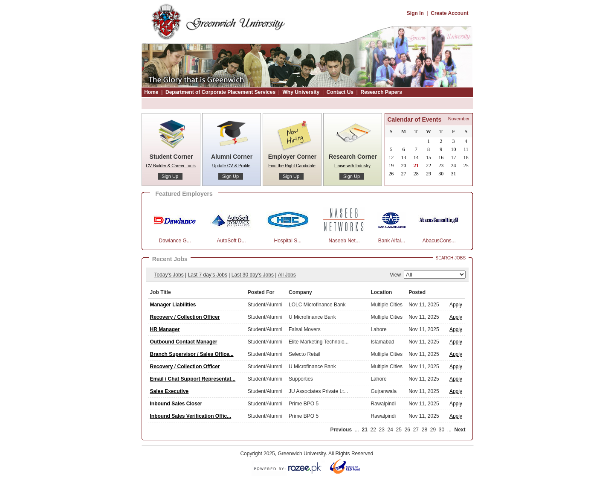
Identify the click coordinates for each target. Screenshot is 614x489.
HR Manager (165, 329)
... (357, 430)
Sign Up (170, 176)
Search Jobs (451, 258)
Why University (301, 92)
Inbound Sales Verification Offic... (191, 416)
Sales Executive (169, 391)
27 (416, 430)
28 (424, 430)
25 (399, 430)
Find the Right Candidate (292, 165)
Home (151, 92)
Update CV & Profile (231, 165)
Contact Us (340, 92)
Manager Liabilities (173, 305)
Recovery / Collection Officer (185, 317)
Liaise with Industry (352, 165)
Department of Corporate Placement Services (220, 92)
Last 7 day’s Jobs (207, 275)
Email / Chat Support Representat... (193, 379)
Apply (455, 305)
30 (441, 430)
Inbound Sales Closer (176, 404)
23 (382, 430)
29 (433, 430)
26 (407, 430)
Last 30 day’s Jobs (253, 275)
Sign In (415, 13)
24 (390, 430)
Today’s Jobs (169, 275)
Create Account (449, 13)
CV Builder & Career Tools (171, 165)
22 (373, 430)
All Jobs (287, 275)
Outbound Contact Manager (183, 342)
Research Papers (381, 92)
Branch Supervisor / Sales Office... (192, 354)
